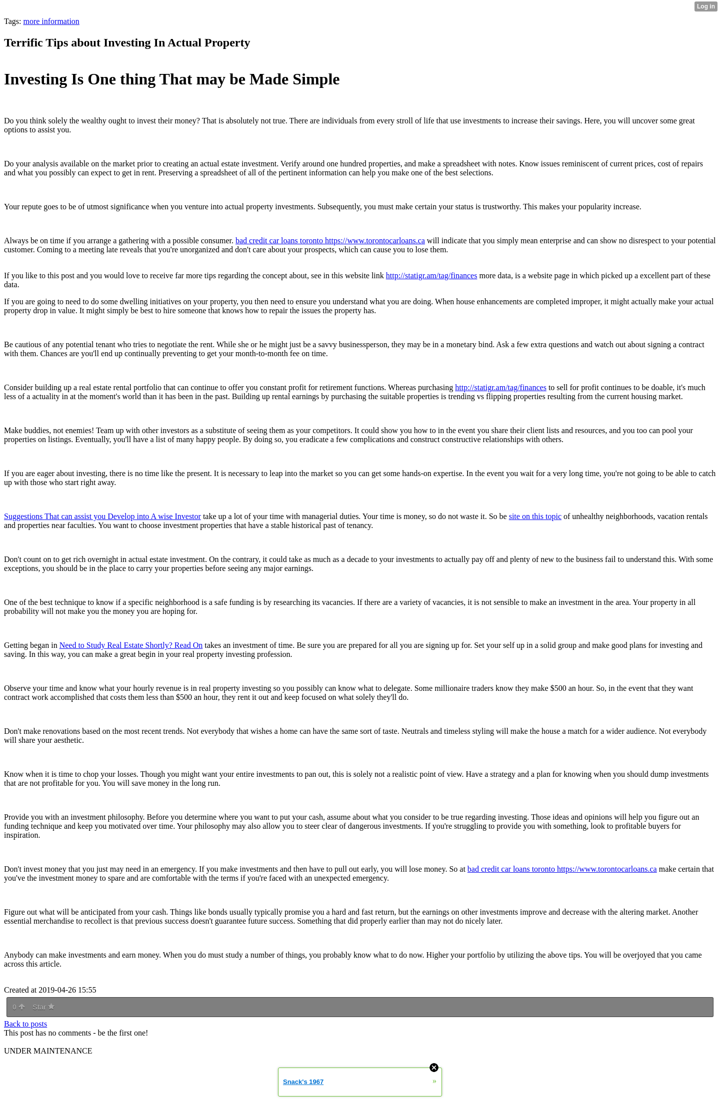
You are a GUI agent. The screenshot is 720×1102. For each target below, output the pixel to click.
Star (43, 1007)
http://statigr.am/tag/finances (432, 275)
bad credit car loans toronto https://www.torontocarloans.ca (330, 240)
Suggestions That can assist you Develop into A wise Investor (102, 516)
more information (51, 21)
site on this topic (535, 516)
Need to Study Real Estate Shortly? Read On (131, 645)
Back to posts (25, 1024)
